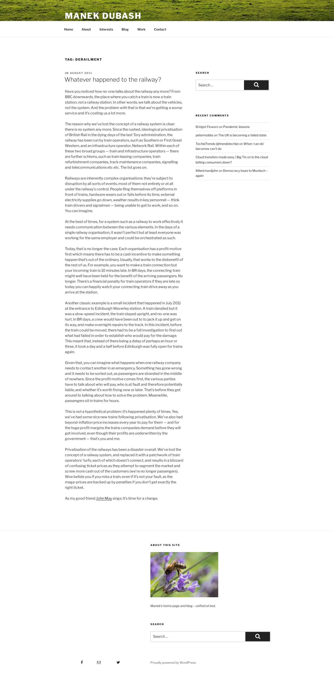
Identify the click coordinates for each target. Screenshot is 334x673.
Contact (160, 29)
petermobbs (204, 135)
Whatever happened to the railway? (112, 79)
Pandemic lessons (236, 127)
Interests (106, 29)
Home (68, 29)
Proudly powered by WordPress (173, 662)
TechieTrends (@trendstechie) (217, 144)
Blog (125, 29)
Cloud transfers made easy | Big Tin (221, 157)
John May (104, 498)
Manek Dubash (103, 16)
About (86, 29)
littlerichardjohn (207, 170)
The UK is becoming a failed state (242, 135)
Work (141, 29)
